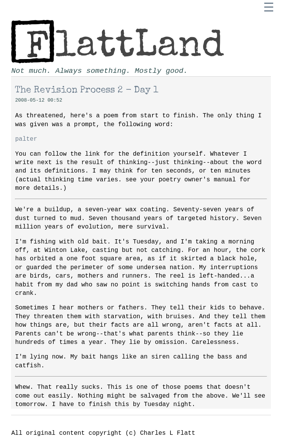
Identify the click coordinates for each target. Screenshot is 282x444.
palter (26, 139)
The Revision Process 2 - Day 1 (86, 90)
